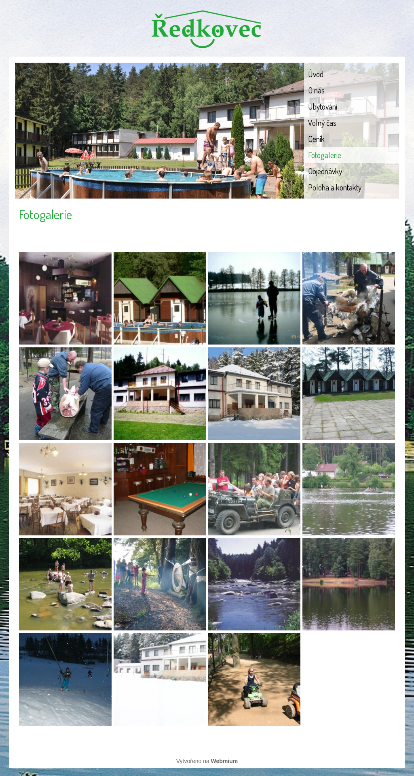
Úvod (315, 74)
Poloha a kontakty (334, 187)
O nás (316, 90)
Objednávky (325, 171)
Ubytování (322, 106)
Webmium (224, 761)
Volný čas (322, 122)
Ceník (316, 138)
